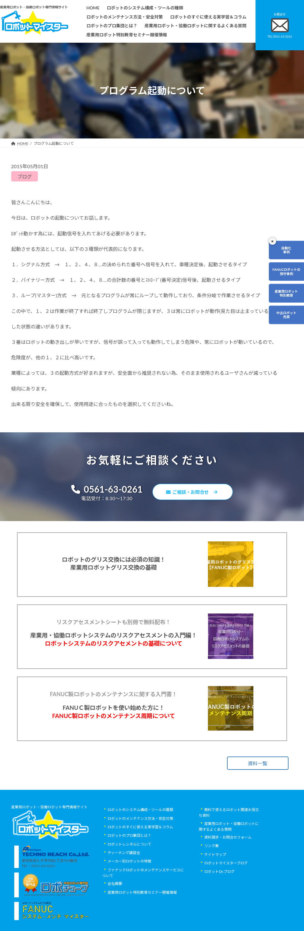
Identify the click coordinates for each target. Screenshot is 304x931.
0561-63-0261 (103, 490)
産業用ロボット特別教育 (286, 293)
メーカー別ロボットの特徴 (129, 890)
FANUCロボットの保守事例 (286, 271)
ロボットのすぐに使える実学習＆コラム (140, 856)
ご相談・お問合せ (194, 493)
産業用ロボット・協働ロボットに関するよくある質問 (229, 855)
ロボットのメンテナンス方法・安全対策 (140, 847)
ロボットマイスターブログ (226, 892)
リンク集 (211, 875)
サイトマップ (215, 883)
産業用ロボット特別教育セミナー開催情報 (142, 921)
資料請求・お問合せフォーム (228, 866)
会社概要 (115, 913)
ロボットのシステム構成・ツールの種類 (140, 839)
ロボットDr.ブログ (219, 901)
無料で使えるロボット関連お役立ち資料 (229, 842)
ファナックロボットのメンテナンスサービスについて (143, 902)
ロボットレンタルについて (129, 873)
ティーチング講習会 (124, 881)
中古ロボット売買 (286, 315)
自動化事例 (286, 250)
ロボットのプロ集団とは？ (129, 865)
